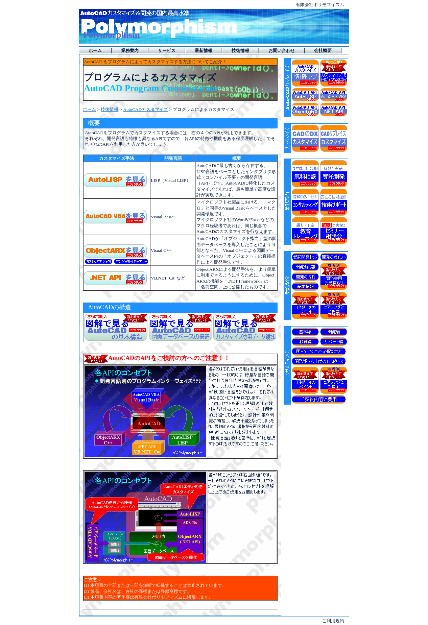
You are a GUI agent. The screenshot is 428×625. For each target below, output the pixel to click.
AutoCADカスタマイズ (145, 109)
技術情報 (109, 109)
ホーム (89, 109)
